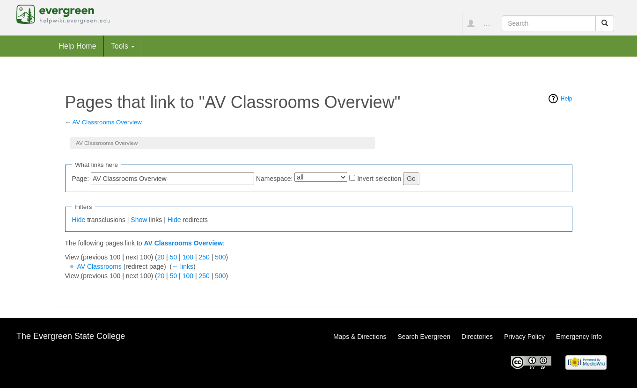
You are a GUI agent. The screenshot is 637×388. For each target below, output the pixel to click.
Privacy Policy (524, 336)
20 (161, 257)
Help (566, 98)
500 (220, 257)
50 (173, 257)
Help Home (77, 46)
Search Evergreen (423, 336)
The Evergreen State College (70, 336)
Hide (79, 219)
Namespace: (274, 178)
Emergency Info (579, 336)
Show (139, 219)
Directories (477, 336)
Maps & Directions (360, 336)
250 (203, 257)
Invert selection (379, 178)
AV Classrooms (99, 266)
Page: (80, 178)
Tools (123, 46)
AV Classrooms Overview (107, 122)
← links (182, 266)
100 (188, 257)
